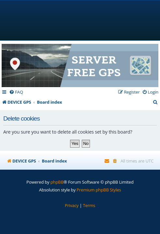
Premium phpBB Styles (99, 190)
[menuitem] (16, 92)
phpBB (57, 182)
